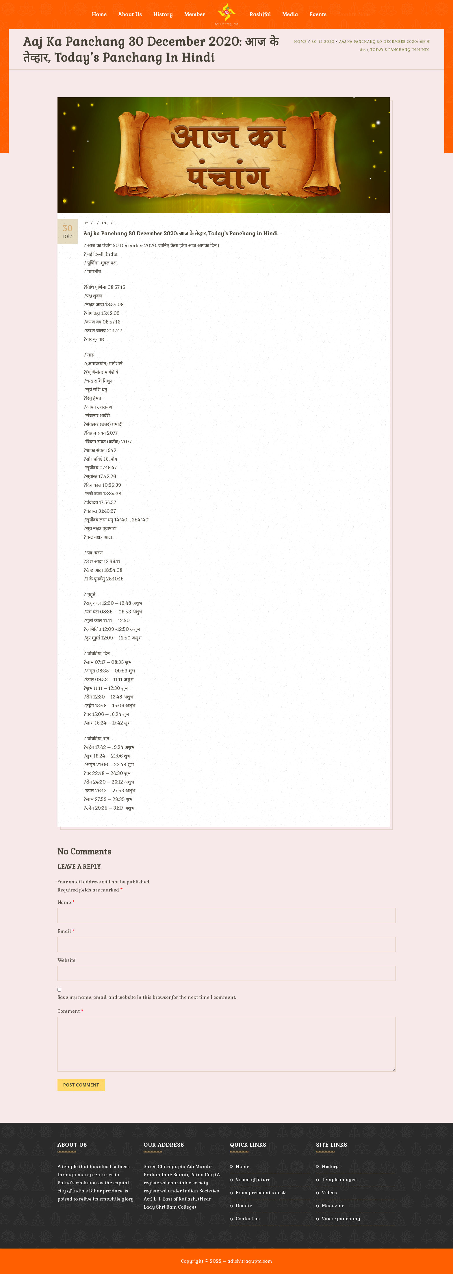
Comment (70, 1011)
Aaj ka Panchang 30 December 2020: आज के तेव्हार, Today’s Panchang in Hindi (180, 233)
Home (99, 14)
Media (290, 14)
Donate (244, 1206)
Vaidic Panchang (341, 1219)
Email (66, 931)
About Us (130, 14)
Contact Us (248, 1219)
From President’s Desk (261, 1193)
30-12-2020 (323, 41)
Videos (329, 1193)
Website (66, 960)
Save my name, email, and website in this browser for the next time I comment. (146, 997)
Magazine (333, 1206)
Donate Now (354, 14)
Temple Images (339, 1179)
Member (194, 14)
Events (317, 14)
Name (66, 902)
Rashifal (260, 14)
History (163, 14)
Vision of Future (253, 1179)
